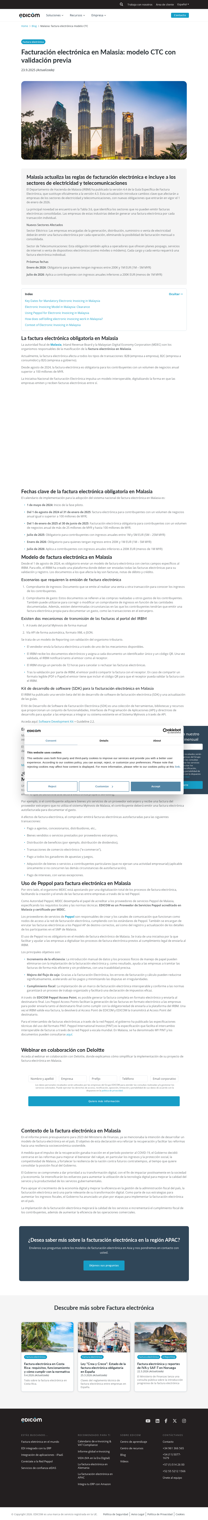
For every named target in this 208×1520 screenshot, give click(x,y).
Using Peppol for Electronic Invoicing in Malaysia (57, 313)
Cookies (180, 1514)
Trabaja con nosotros (140, 4)
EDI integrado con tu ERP (36, 1448)
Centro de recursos (131, 1448)
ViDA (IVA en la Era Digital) (94, 1458)
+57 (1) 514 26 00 (173, 1464)
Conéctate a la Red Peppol (37, 1461)
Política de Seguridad (115, 1514)
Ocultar (176, 294)
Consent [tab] (51, 740)
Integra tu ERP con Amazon (94, 1484)
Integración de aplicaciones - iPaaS (42, 1455)
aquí (69, 1034)
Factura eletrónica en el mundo (40, 1441)
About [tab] (157, 740)
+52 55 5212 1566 (174, 1471)
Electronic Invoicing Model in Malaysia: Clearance (57, 307)
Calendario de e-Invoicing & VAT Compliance (94, 1443)
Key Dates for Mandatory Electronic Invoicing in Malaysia (62, 301)
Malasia (56, 345)
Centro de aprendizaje (133, 1441)
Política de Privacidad (160, 1514)
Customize (104, 786)
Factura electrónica (33, 41)
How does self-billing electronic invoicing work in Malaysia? (64, 319)
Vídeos (124, 1461)
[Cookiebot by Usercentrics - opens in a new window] (165, 731)
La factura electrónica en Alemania (93, 1465)
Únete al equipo (172, 1477)
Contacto (180, 15)
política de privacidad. (112, 1090)
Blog (34, 26)
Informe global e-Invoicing (94, 1451)
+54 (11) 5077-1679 (172, 1456)
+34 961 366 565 (173, 1448)
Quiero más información (104, 1101)
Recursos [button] (76, 15)
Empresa (97, 15)
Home (24, 26)
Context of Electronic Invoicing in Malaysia (53, 325)
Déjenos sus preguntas (104, 1265)
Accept (155, 786)
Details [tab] (104, 740)
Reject (52, 786)
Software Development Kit (56, 721)
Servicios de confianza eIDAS (38, 1468)
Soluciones (53, 15)
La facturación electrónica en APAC (95, 1475)
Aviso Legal (137, 1514)
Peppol (70, 917)
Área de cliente (165, 4)
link (177, 766)
